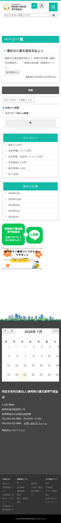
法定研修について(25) (19, 150)
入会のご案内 (37, 487)
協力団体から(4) (16, 168)
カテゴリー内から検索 (15, 113)
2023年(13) (14, 211)
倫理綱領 (20, 491)
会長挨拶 (20, 487)
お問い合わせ (51, 498)
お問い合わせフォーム (35, 423)
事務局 (34, 484)
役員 (19, 495)
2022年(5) (13, 217)
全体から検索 (11, 108)
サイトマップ (51, 502)
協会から (6, 484)
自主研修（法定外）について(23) (25, 156)
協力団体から (12, 72)
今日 (55, 331)
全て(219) (13, 174)
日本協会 (49, 487)
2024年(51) (14, 205)
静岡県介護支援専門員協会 (28, 519)
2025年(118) (14, 199)
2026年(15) (14, 193)
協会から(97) (15, 145)
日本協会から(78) (17, 162)
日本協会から (8, 506)
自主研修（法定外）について (8, 498)
